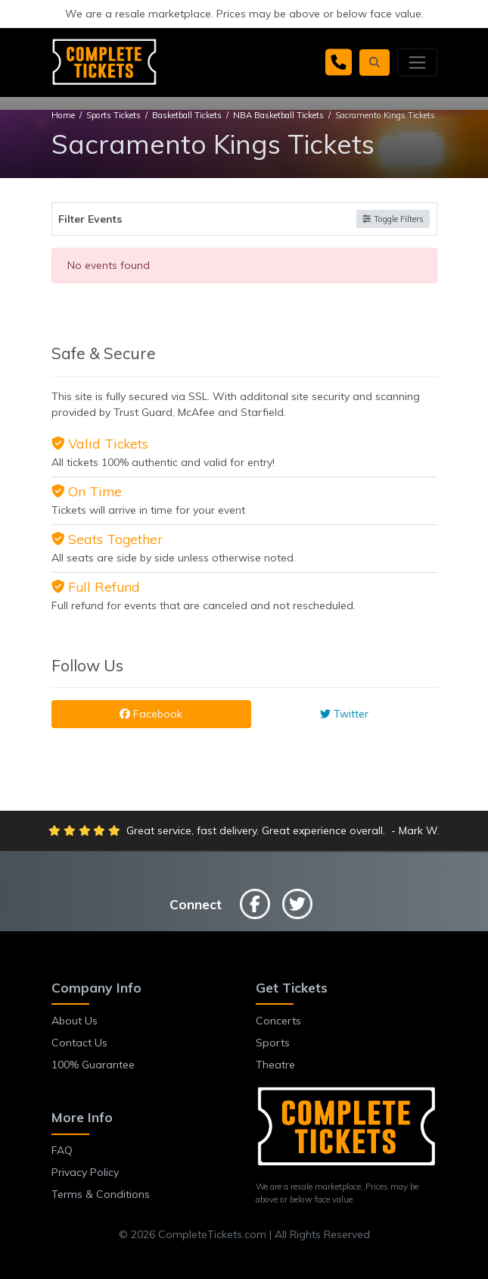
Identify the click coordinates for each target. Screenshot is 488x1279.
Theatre (275, 1064)
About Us (74, 1020)
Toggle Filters (392, 219)
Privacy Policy (85, 1172)
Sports (273, 1042)
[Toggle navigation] (417, 62)
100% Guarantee (93, 1064)
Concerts (278, 1020)
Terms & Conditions (100, 1194)
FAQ (62, 1150)
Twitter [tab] (344, 714)
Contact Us (79, 1042)
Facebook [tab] (151, 714)
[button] (374, 62)
